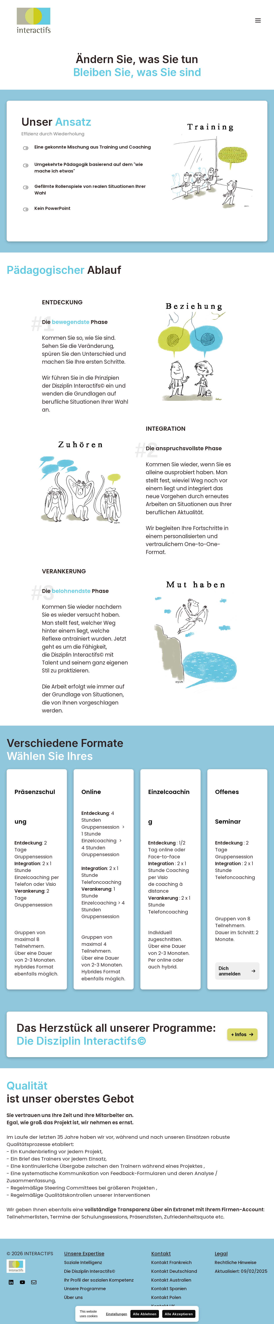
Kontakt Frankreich (171, 1262)
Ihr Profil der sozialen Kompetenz (99, 1280)
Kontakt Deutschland (174, 1271)
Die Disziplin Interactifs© (89, 1271)
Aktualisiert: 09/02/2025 (241, 1271)
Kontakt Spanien (169, 1289)
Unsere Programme (85, 1289)
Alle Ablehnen (144, 1314)
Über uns (73, 1297)
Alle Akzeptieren (179, 1314)
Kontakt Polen (166, 1297)
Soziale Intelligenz (83, 1262)
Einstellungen (116, 1314)
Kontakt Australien (171, 1280)
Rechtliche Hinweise (235, 1262)
